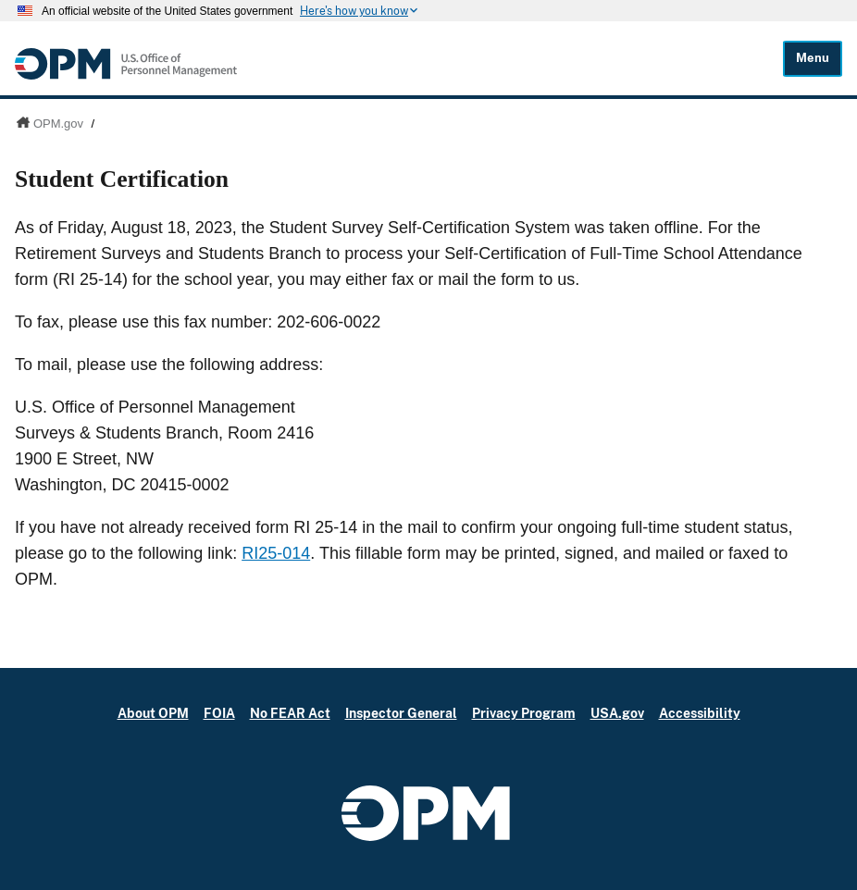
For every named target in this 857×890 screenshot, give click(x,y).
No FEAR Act (290, 713)
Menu (812, 58)
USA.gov (617, 713)
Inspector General (401, 713)
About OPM (153, 713)
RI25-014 (276, 553)
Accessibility (699, 713)
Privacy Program (524, 713)
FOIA (219, 713)
